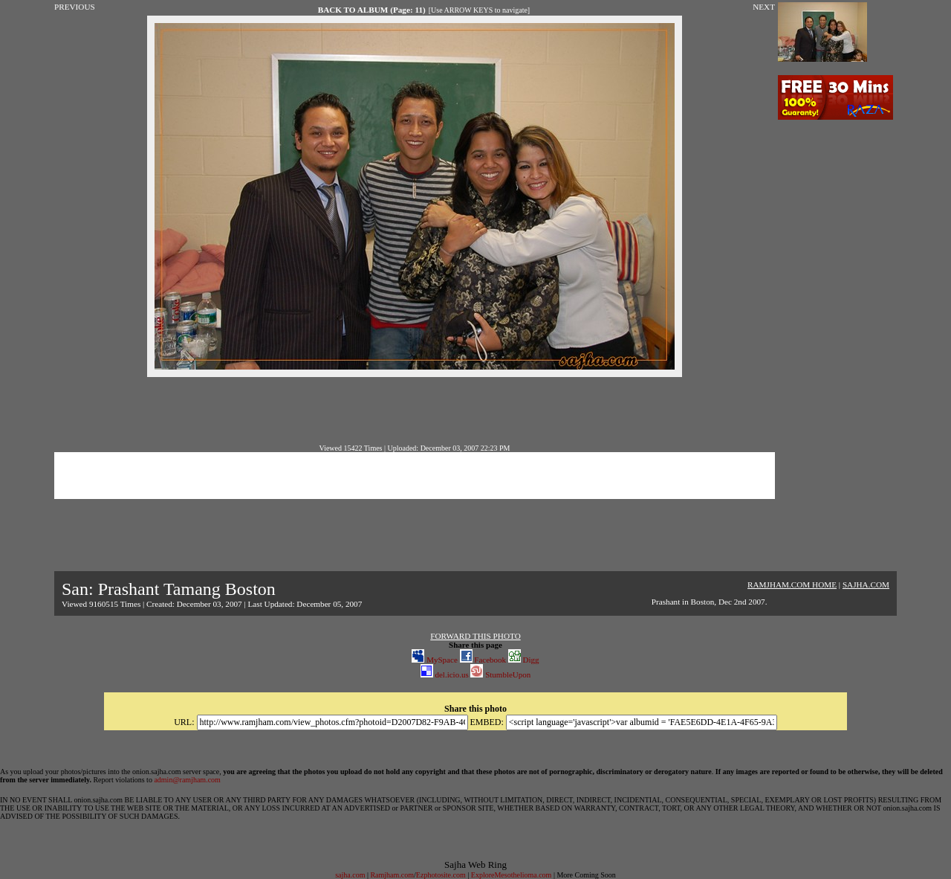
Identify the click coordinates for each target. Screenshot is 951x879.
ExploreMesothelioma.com (511, 875)
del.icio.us (445, 674)
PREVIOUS (74, 6)
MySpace (434, 659)
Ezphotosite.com (441, 875)
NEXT (764, 6)
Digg (523, 659)
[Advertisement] (414, 410)
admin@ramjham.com (187, 780)
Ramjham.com (392, 875)
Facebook (483, 659)
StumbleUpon (500, 674)
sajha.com (350, 875)
